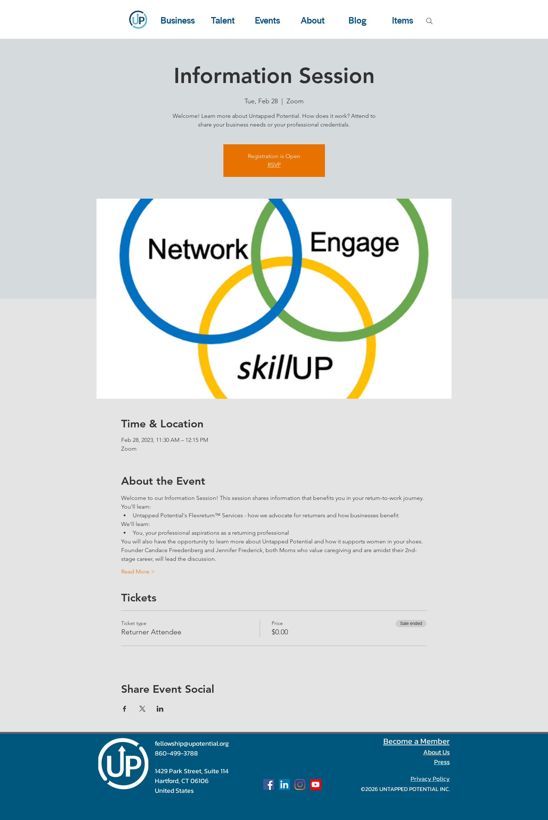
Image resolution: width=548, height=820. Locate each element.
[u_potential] (299, 784)
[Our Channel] (315, 784)
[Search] (429, 21)
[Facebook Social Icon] (268, 784)
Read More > (138, 571)
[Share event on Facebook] (124, 709)
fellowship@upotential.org (192, 743)
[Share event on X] (142, 709)
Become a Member (416, 741)
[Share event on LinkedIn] (160, 709)
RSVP (274, 164)
